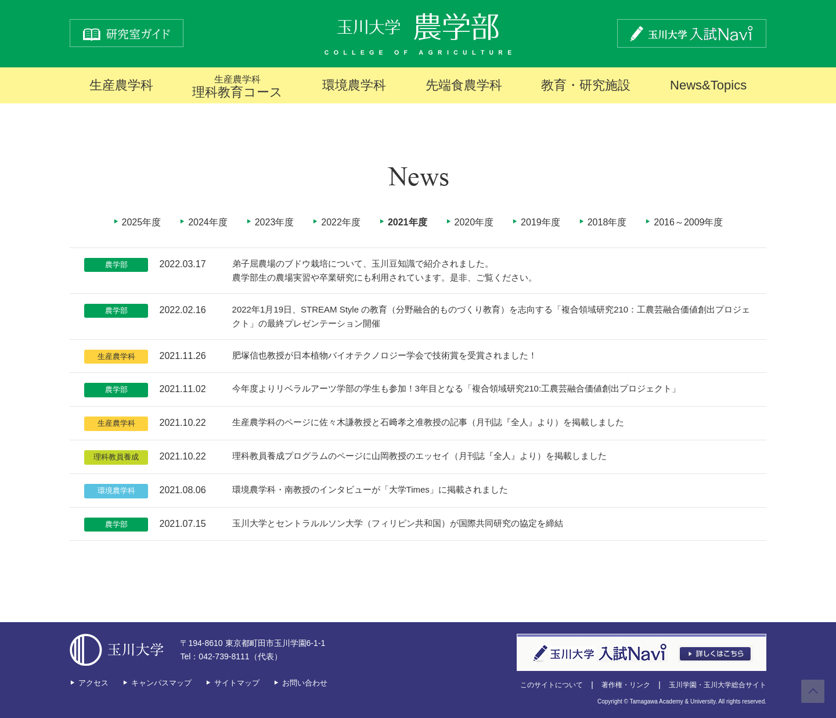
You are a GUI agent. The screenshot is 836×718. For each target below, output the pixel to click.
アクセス (93, 682)
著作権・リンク (625, 685)
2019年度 (540, 222)
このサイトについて (551, 685)
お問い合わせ (304, 682)
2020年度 (474, 222)
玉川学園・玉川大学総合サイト (717, 685)
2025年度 (141, 222)
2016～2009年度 (688, 222)
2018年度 (607, 222)
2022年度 (341, 222)
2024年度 (208, 222)
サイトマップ (237, 682)
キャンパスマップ (161, 682)
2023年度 (274, 222)
